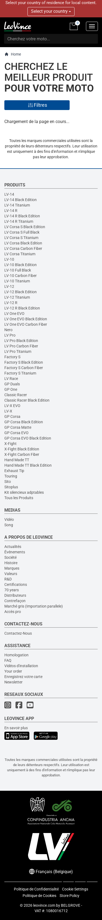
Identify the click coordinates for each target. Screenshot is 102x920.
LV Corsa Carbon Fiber (23, 248)
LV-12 (9, 286)
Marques (11, 568)
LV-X (8, 411)
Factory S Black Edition (23, 362)
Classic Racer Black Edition (27, 400)
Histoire (10, 563)
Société (10, 557)
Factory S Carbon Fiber (23, 368)
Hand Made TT (16, 460)
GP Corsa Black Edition (23, 422)
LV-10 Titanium (17, 281)
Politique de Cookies (39, 895)
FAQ (7, 660)
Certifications (15, 584)
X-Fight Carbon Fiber (21, 454)
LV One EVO (14, 313)
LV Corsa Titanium (19, 254)
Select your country (51, 11)
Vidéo (9, 519)
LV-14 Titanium (17, 205)
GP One (10, 389)
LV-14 (9, 194)
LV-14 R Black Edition (22, 216)
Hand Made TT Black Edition (28, 465)
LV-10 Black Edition (20, 265)
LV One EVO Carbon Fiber (25, 324)
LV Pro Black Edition (21, 340)
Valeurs (10, 574)
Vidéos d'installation (21, 666)
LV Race (11, 378)
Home (12, 54)
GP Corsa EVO (16, 433)
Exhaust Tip (14, 471)
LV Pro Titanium (17, 351)
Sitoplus (11, 487)
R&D (8, 579)
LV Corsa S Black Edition (24, 227)
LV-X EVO (12, 405)
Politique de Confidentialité (36, 889)
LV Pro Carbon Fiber (21, 346)
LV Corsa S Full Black (21, 232)
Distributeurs (15, 595)
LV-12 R (10, 303)
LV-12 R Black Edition (22, 308)
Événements (14, 552)
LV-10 (9, 259)
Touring (10, 476)
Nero (8, 330)
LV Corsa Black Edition (23, 243)
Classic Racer (15, 395)
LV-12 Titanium (17, 297)
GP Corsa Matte (17, 427)
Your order (13, 671)
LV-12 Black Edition (20, 292)
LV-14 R (10, 210)
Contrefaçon (15, 601)
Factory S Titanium (20, 373)
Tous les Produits (18, 498)
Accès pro (12, 611)
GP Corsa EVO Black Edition (27, 438)
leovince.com (44, 905)
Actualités (12, 546)
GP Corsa (12, 416)
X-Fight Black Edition (21, 449)
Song (8, 525)
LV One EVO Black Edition (25, 319)
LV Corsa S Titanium (21, 237)
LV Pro (10, 335)
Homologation (16, 655)
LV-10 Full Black (17, 270)
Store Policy (69, 895)
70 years (11, 590)
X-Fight (10, 443)
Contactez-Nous (18, 633)
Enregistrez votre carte (23, 676)
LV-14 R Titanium (18, 221)
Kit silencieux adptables (24, 492)
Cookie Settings (75, 889)
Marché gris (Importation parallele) (33, 606)
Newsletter (13, 682)
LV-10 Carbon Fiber (20, 275)
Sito (7, 481)
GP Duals (12, 384)
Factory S (12, 357)
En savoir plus (16, 728)
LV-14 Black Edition (20, 200)
